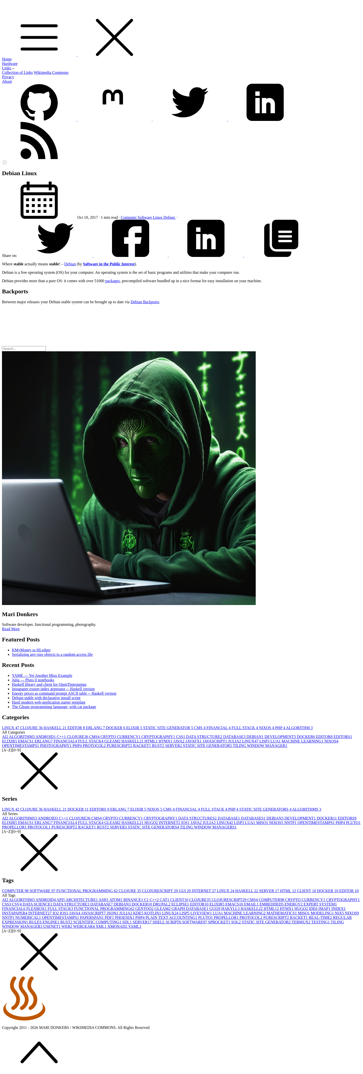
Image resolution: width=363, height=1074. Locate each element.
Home (7, 59)
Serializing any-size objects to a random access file (52, 654)
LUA (276, 741)
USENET (52, 926)
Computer (129, 217)
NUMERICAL (28, 917)
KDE (138, 913)
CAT (165, 900)
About (7, 81)
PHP (280, 728)
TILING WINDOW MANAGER (260, 746)
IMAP (324, 909)
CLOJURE (32, 728)
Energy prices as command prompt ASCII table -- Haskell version (64, 693)
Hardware (10, 63)
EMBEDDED (271, 904)
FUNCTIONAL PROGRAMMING (87, 891)
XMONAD (118, 926)
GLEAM (112, 741)
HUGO (151, 823)
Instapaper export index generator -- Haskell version (53, 689)
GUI (185, 891)
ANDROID (46, 737)
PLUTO (353, 823)
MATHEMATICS (282, 913)
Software (145, 217)
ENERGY (294, 904)
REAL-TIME (321, 917)
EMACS (26, 741)
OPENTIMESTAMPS (21, 746)
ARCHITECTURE (82, 900)
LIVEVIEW (202, 913)
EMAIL (252, 904)
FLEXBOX (37, 909)
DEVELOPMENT (281, 737)
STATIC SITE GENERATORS (265, 809)
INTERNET (170, 823)
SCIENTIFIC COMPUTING (97, 922)
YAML (134, 926)
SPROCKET (219, 922)
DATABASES (253, 818)
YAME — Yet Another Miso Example (42, 675)
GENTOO (144, 909)
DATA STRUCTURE (204, 737)
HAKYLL (231, 909)
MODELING (323, 913)
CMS (200, 728)
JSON (113, 913)
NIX (340, 913)
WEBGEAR (84, 926)
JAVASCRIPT (215, 741)
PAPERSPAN (92, 917)
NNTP (291, 823)
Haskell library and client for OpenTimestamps (49, 684)
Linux (158, 217)
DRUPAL (162, 904)
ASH (104, 900)
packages (112, 281)
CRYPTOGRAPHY (158, 737)
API (61, 900)
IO (56, 913)
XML (102, 926)
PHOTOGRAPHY (56, 746)
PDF (110, 917)
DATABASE (235, 737)
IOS (186, 823)
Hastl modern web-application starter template (48, 702)
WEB (67, 926)
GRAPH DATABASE (190, 909)
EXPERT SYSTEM (320, 904)
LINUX (11, 728)
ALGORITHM (299, 728)
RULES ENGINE (44, 922)
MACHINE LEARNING (302, 741)
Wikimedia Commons (51, 72)
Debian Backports (145, 302)
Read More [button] (11, 629)
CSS (181, 737)
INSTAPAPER (15, 913)
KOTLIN (153, 913)
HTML (151, 741)
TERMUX (301, 922)
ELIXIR (134, 728)
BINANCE (133, 900)
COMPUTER (15, 891)
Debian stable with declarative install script (46, 698)
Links (8, 68)
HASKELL (55, 728)
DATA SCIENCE (38, 904)
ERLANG (96, 728)
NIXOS (267, 728)
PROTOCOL (95, 746)
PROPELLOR (15, 827)
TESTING (321, 922)
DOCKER (116, 728)
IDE (314, 909)
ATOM (116, 900)
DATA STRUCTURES (198, 818)
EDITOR (76, 728)
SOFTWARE (42, 891)
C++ (62, 737)
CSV (17, 904)
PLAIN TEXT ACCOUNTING (171, 917)
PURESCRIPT (120, 746)
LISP (265, 741)
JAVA (179, 741)
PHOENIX (125, 917)
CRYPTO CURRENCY (121, 737)
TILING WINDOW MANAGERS (208, 827)
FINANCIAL (219, 728)
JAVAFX (193, 741)
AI (5, 737)
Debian (170, 217)
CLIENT (307, 891)
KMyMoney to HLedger (31, 650)
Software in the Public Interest (109, 264)
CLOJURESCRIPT (160, 891)
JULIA (235, 741)
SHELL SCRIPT (167, 922)
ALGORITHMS (306, 809)
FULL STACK (245, 728)
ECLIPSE (180, 904)
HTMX (166, 741)
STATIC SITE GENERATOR (168, 728)
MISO (262, 823)
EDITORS (343, 737)
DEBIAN (255, 737)
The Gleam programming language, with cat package (54, 707)
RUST (158, 746)
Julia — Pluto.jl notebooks (33, 680)
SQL (236, 922)
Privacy (8, 77)
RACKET (142, 746)
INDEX (338, 909)
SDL (127, 922)
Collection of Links (17, 72)
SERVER (174, 746)
